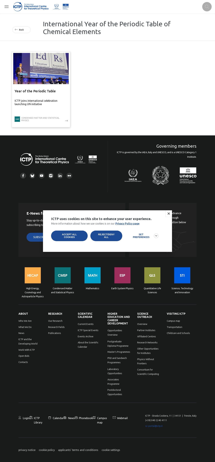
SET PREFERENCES (141, 236)
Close (168, 214)
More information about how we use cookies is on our (95, 224)
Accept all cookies (69, 236)
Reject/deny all (106, 236)
